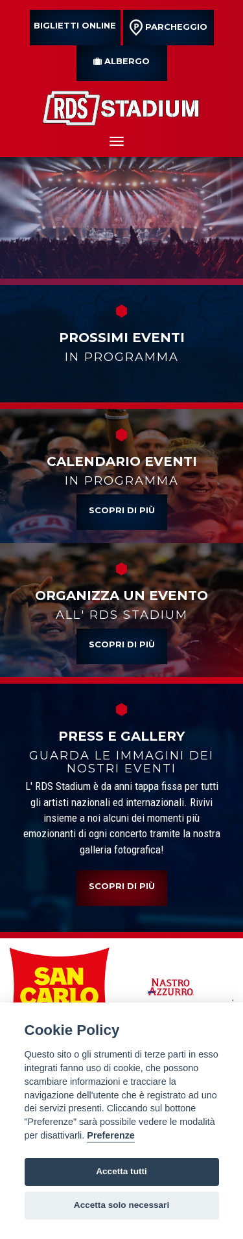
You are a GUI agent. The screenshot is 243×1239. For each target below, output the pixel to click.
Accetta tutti (121, 1171)
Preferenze (111, 1135)
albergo (121, 61)
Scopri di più (122, 510)
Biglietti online (75, 25)
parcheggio (168, 27)
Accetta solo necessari (121, 1205)
